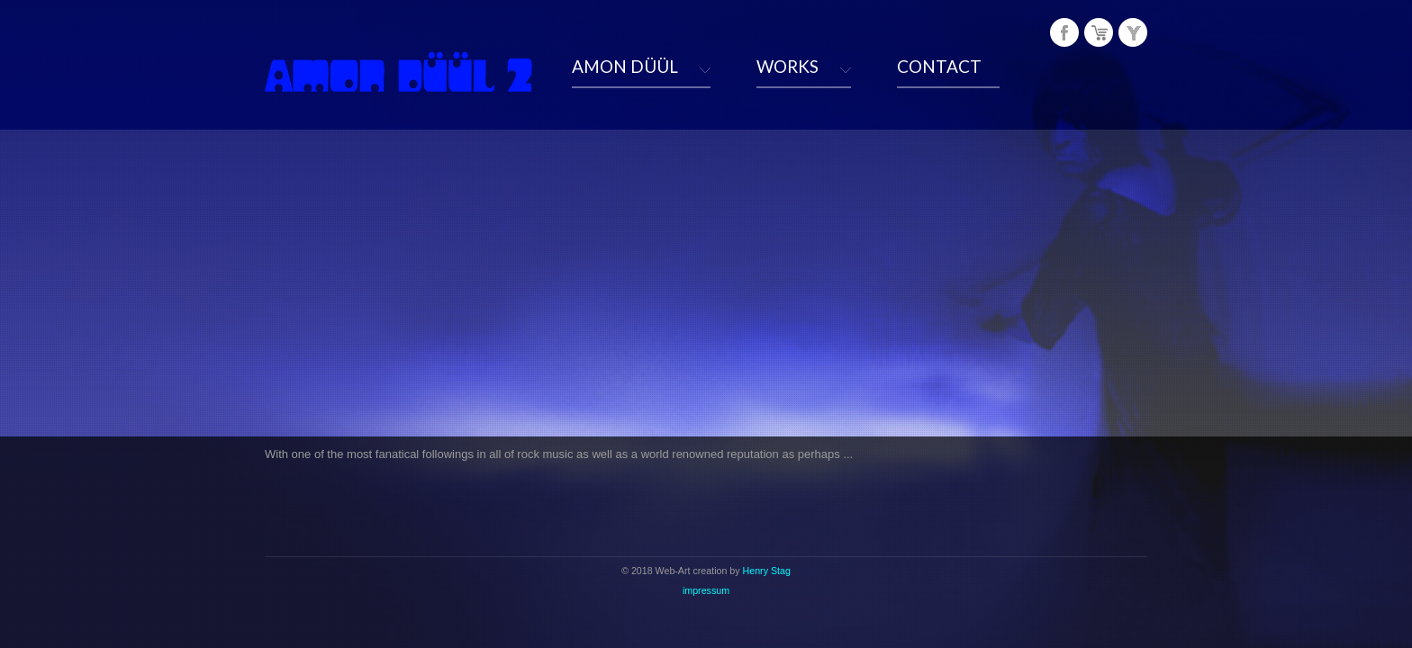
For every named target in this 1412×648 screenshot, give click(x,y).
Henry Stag (767, 570)
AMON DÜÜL (625, 66)
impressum (706, 590)
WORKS (787, 66)
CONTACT (939, 66)
